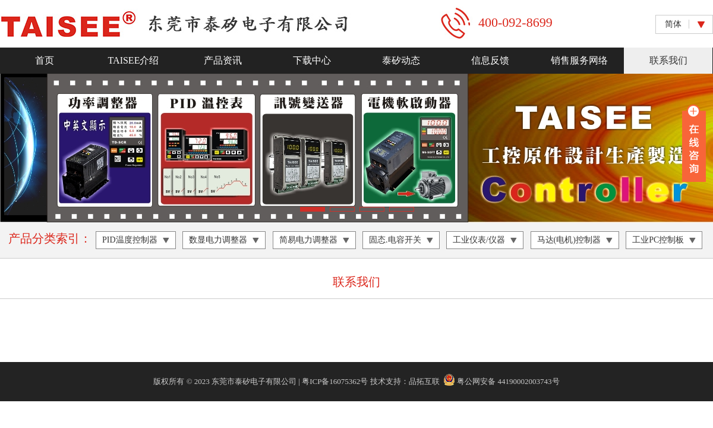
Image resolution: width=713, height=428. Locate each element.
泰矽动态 (401, 60)
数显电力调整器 (218, 239)
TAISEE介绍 (133, 60)
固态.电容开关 (395, 239)
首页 (44, 60)
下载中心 (312, 60)
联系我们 (668, 60)
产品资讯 (223, 60)
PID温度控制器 (129, 239)
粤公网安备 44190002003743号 (501, 381)
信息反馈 (490, 60)
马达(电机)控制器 (569, 239)
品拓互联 (424, 381)
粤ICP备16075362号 (335, 381)
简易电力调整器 (308, 239)
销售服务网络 (579, 60)
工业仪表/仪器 (479, 239)
